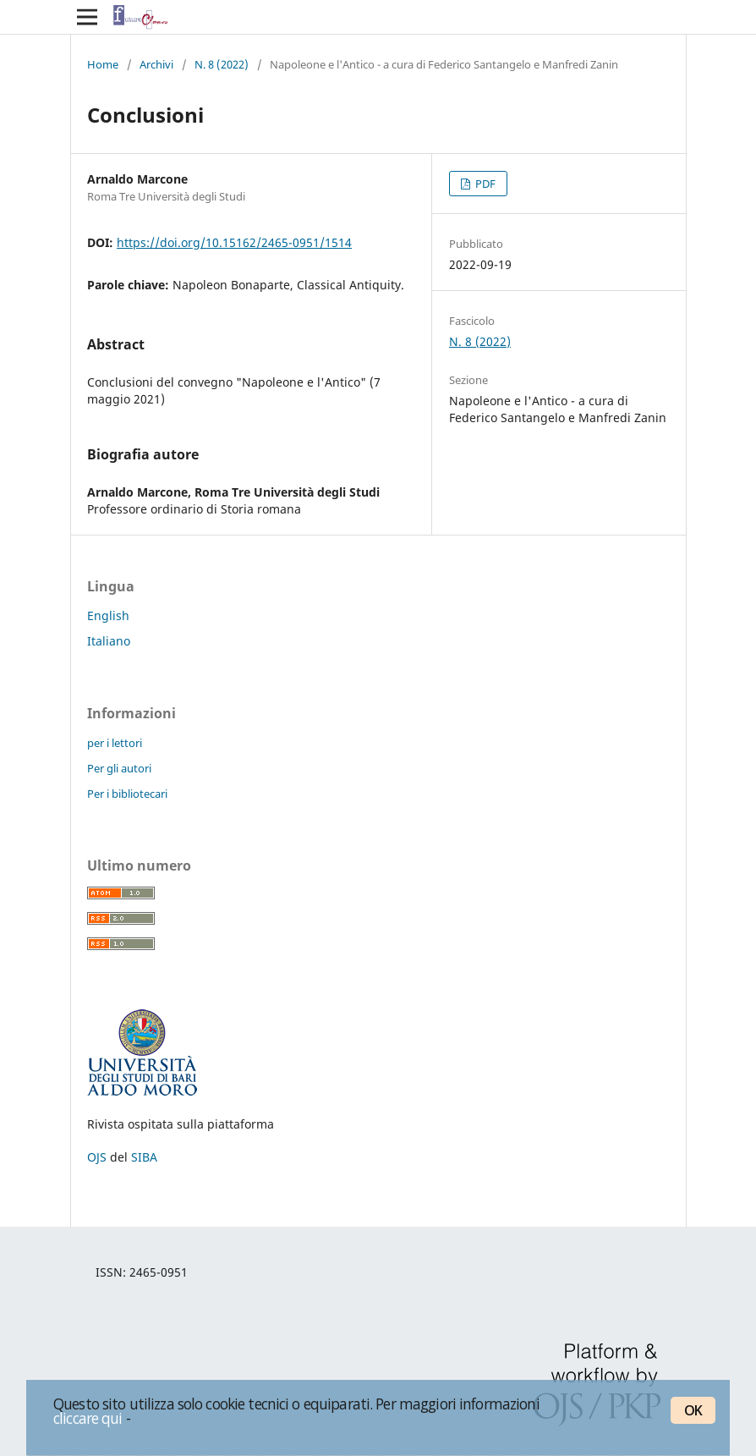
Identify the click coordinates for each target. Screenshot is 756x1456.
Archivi (156, 64)
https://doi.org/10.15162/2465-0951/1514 (234, 242)
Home (102, 64)
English (108, 615)
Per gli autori (119, 768)
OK (693, 1410)
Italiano (108, 641)
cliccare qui (88, 1418)
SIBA (144, 1157)
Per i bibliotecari (127, 793)
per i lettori (114, 742)
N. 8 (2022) (221, 64)
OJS (97, 1157)
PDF (484, 183)
